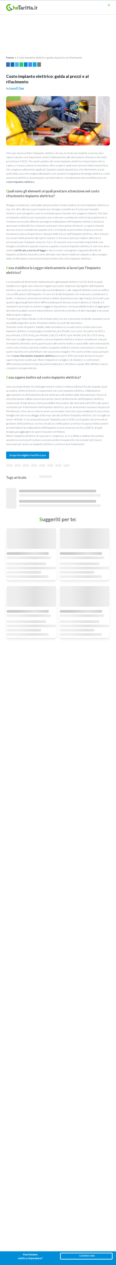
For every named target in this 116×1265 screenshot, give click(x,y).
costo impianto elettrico (20, 181)
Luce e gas (16, 88)
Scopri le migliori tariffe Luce (27, 455)
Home (10, 57)
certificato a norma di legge (30, 250)
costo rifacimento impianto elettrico (33, 355)
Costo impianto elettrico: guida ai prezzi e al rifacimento (49, 57)
